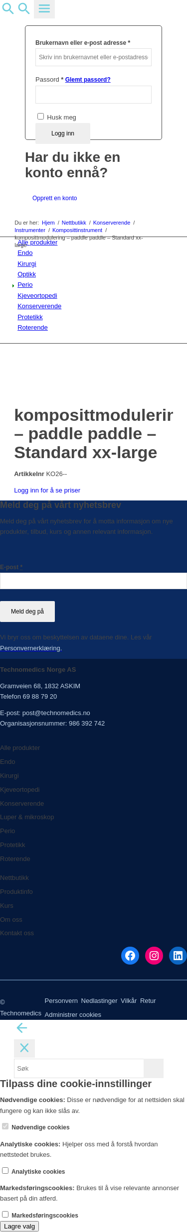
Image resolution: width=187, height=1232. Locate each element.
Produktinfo (16, 891)
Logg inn (62, 133)
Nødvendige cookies (36, 1127)
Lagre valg (19, 1226)
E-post (11, 567)
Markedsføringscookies (40, 1215)
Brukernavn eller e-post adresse (82, 42)
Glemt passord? (88, 79)
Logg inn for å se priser (47, 490)
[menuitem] (95, 252)
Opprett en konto (54, 198)
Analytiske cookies (33, 1171)
